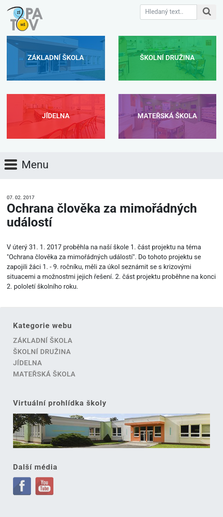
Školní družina (167, 58)
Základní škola (55, 58)
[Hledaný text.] (168, 12)
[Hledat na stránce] (206, 12)
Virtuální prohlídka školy (59, 402)
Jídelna (56, 116)
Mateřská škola (167, 116)
